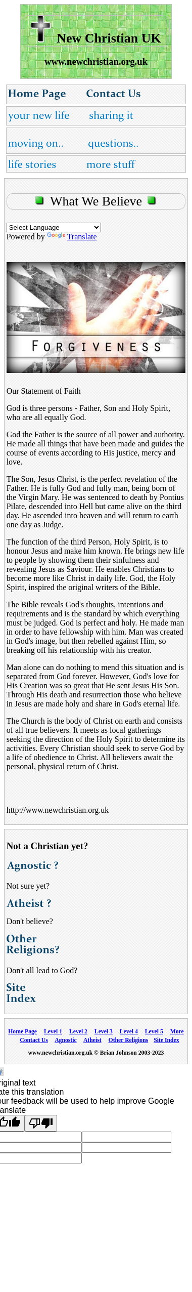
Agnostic (66, 1040)
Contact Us (34, 1040)
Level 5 (154, 1031)
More (177, 1031)
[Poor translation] (41, 1123)
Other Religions (129, 1040)
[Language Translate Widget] (54, 227)
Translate (72, 236)
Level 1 (53, 1031)
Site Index (166, 1040)
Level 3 (103, 1031)
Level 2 (78, 1031)
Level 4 (129, 1031)
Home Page (22, 1031)
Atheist (92, 1040)
